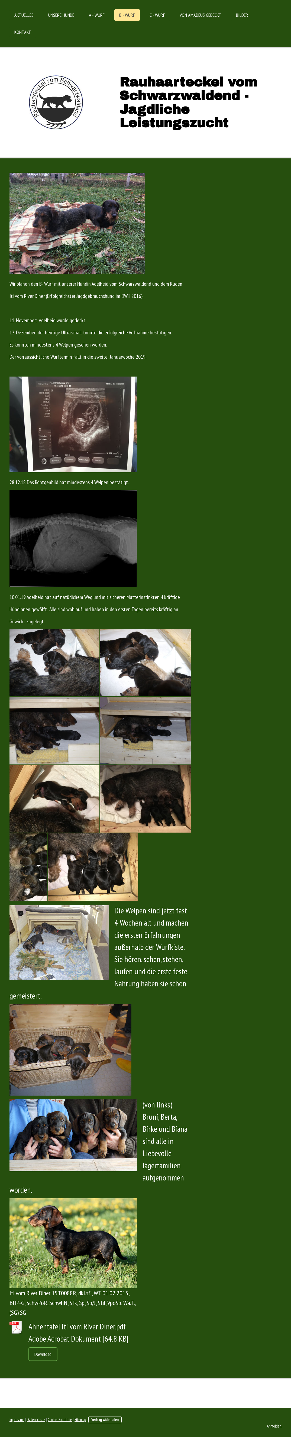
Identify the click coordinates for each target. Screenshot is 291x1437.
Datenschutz (36, 1419)
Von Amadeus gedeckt (200, 15)
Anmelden (274, 1426)
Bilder (242, 15)
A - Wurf (97, 15)
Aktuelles (24, 15)
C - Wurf (157, 15)
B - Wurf (127, 15)
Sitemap (80, 1419)
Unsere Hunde (61, 15)
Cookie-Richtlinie (60, 1419)
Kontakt (22, 32)
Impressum (16, 1419)
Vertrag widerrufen (105, 1419)
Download (42, 1354)
